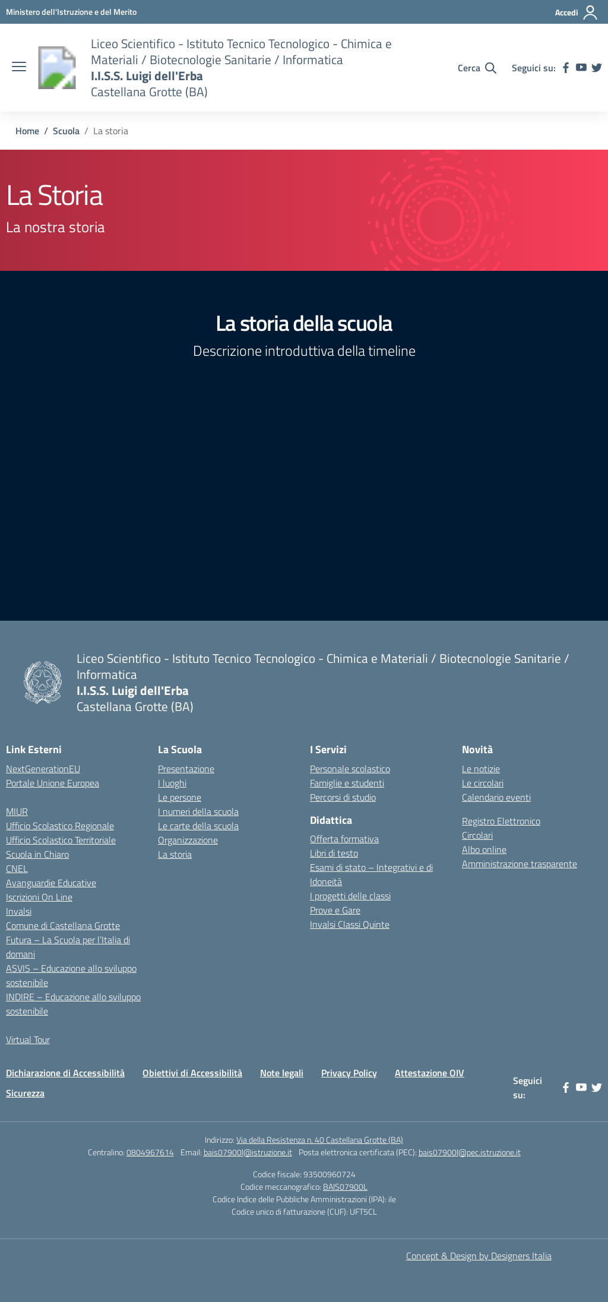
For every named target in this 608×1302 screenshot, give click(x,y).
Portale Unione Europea (52, 783)
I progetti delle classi (350, 896)
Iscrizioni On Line (39, 897)
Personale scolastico (350, 768)
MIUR (17, 811)
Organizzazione (188, 840)
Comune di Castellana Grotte (63, 925)
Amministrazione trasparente (519, 864)
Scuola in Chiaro (37, 854)
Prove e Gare (335, 910)
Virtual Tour (28, 1039)
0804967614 (150, 1152)
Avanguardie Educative (51, 883)
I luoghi (172, 783)
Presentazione (186, 768)
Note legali (281, 1073)
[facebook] (565, 67)
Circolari (477, 835)
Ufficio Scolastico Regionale (60, 826)
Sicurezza (25, 1093)
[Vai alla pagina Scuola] (66, 131)
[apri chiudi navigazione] (19, 68)
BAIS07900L (345, 1186)
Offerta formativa (344, 839)
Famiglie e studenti (347, 783)
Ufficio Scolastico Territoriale (61, 840)
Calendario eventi (496, 797)
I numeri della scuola (198, 811)
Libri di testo (334, 853)
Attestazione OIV (429, 1073)
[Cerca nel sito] (477, 67)
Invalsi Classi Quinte (350, 924)
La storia (175, 854)
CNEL (17, 868)
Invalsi (18, 911)
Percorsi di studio (343, 797)
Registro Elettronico (501, 821)
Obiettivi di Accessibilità (192, 1073)
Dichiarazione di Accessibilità (65, 1073)
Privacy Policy (349, 1073)
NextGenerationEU (43, 768)
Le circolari (483, 783)
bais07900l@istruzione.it (248, 1152)
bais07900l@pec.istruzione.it (470, 1152)
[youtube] (581, 67)
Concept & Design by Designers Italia (479, 1256)
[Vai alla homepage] (57, 67)
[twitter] (596, 67)
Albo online (484, 849)
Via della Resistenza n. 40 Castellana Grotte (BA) (319, 1139)
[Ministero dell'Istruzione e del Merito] (71, 11)
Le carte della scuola (198, 826)
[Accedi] (577, 12)
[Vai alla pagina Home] (27, 131)
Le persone (179, 797)
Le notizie (481, 768)
